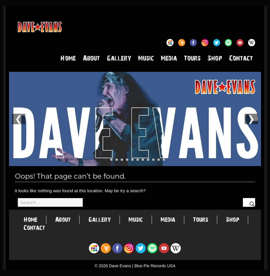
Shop (215, 59)
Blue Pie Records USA (155, 265)
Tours (192, 59)
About (91, 59)
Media (169, 59)
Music (146, 59)
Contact (241, 59)
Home (68, 59)
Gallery (119, 59)
